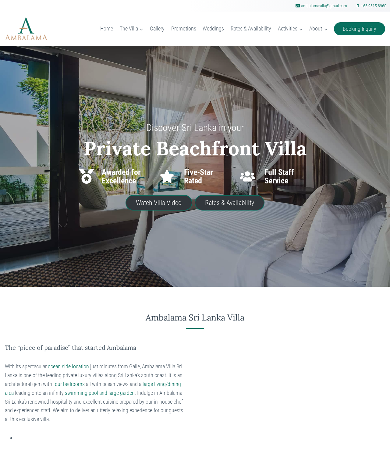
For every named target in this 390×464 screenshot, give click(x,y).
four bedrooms (69, 384)
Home (106, 28)
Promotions (183, 28)
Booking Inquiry (359, 29)
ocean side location (68, 366)
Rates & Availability (251, 28)
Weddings (213, 28)
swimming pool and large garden (100, 393)
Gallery (157, 28)
